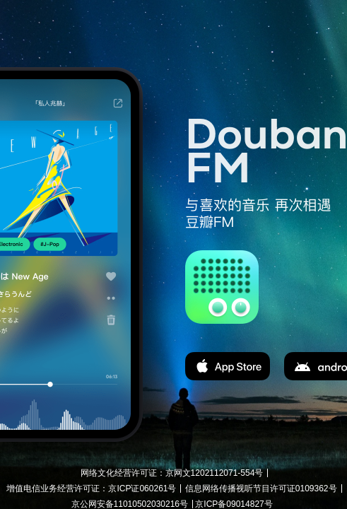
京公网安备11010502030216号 (129, 504)
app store (227, 366)
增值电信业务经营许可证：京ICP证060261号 (91, 488)
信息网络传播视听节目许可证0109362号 (261, 488)
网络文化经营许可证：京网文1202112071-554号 (172, 473)
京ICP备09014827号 (233, 504)
